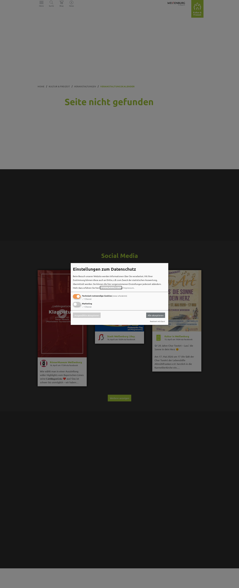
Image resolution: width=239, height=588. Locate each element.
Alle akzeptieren (156, 315)
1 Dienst (87, 299)
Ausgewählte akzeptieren (86, 315)
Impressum (128, 287)
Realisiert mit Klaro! (157, 321)
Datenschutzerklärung (111, 287)
